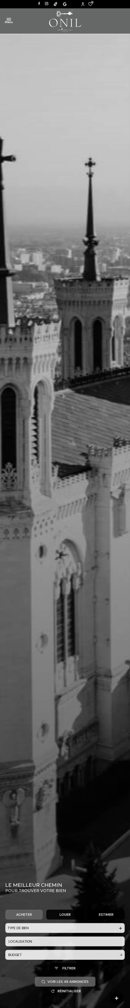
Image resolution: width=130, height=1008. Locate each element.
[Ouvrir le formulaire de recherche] (65, 977)
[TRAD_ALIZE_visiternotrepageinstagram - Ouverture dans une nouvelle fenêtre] (46, 3)
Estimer (106, 923)
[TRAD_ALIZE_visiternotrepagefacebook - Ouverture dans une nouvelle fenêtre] (39, 3)
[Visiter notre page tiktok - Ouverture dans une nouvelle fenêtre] (56, 4)
